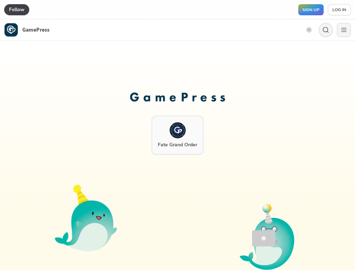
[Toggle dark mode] (309, 29)
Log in (339, 10)
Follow (16, 9)
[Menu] (344, 30)
